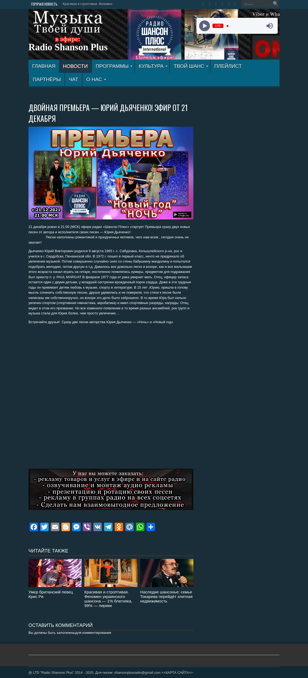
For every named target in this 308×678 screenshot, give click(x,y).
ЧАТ (73, 79)
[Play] (204, 26)
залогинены (66, 633)
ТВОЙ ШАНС (191, 66)
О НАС (96, 79)
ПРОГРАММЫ (114, 66)
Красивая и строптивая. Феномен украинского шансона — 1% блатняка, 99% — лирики (108, 599)
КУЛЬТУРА (153, 66)
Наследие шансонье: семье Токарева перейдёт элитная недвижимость (166, 596)
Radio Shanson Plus (68, 47)
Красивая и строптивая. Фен (84, 4)
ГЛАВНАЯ (43, 66)
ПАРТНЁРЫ (47, 79)
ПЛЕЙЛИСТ (228, 66)
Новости (75, 66)
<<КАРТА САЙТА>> (177, 673)
